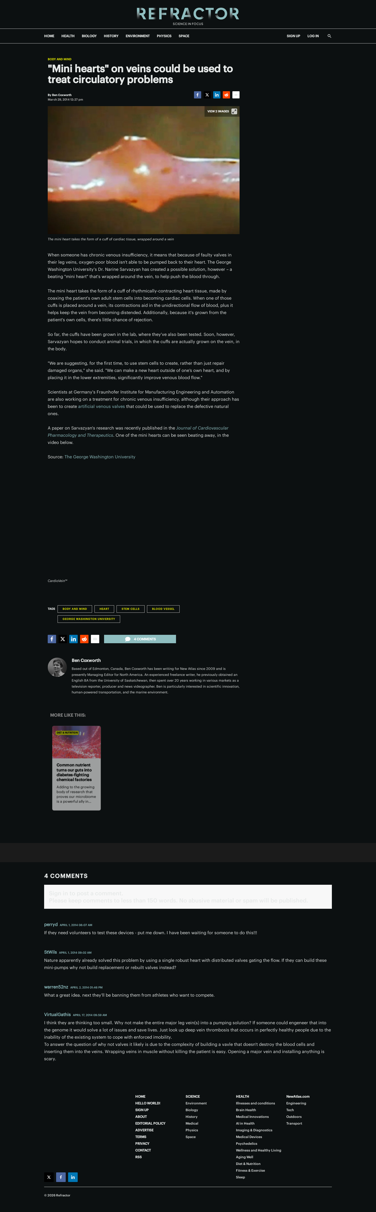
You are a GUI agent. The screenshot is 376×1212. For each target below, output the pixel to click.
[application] (144, 522)
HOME (49, 36)
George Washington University (89, 619)
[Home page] (188, 14)
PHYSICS (164, 36)
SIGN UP (293, 36)
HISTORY (111, 36)
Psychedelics (246, 1143)
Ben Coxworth (86, 660)
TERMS (140, 1137)
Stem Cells (131, 609)
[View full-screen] (234, 111)
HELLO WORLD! (147, 1103)
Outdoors (294, 1117)
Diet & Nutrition (67, 732)
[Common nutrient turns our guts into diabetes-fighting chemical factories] (76, 742)
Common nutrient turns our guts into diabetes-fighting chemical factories (74, 772)
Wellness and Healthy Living (258, 1150)
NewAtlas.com (298, 1096)
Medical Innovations (252, 1117)
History (192, 1117)
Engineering (296, 1103)
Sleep (240, 1177)
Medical (192, 1123)
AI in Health (245, 1123)
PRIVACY (142, 1143)
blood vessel (163, 609)
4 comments (140, 639)
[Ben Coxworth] (61, 95)
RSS (138, 1157)
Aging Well (244, 1157)
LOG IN (313, 36)
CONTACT (143, 1150)
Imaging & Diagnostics (254, 1130)
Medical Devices (249, 1137)
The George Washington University (100, 457)
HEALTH (68, 36)
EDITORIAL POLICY (150, 1123)
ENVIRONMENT (138, 36)
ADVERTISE (144, 1130)
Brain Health (246, 1110)
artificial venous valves (101, 406)
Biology (192, 1110)
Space (191, 1137)
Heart (104, 609)
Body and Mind (59, 59)
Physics (192, 1130)
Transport (294, 1123)
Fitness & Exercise (250, 1170)
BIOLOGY (89, 36)
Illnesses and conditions (255, 1103)
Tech (290, 1110)
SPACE (184, 36)
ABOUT (141, 1117)
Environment (196, 1103)
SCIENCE (193, 1096)
